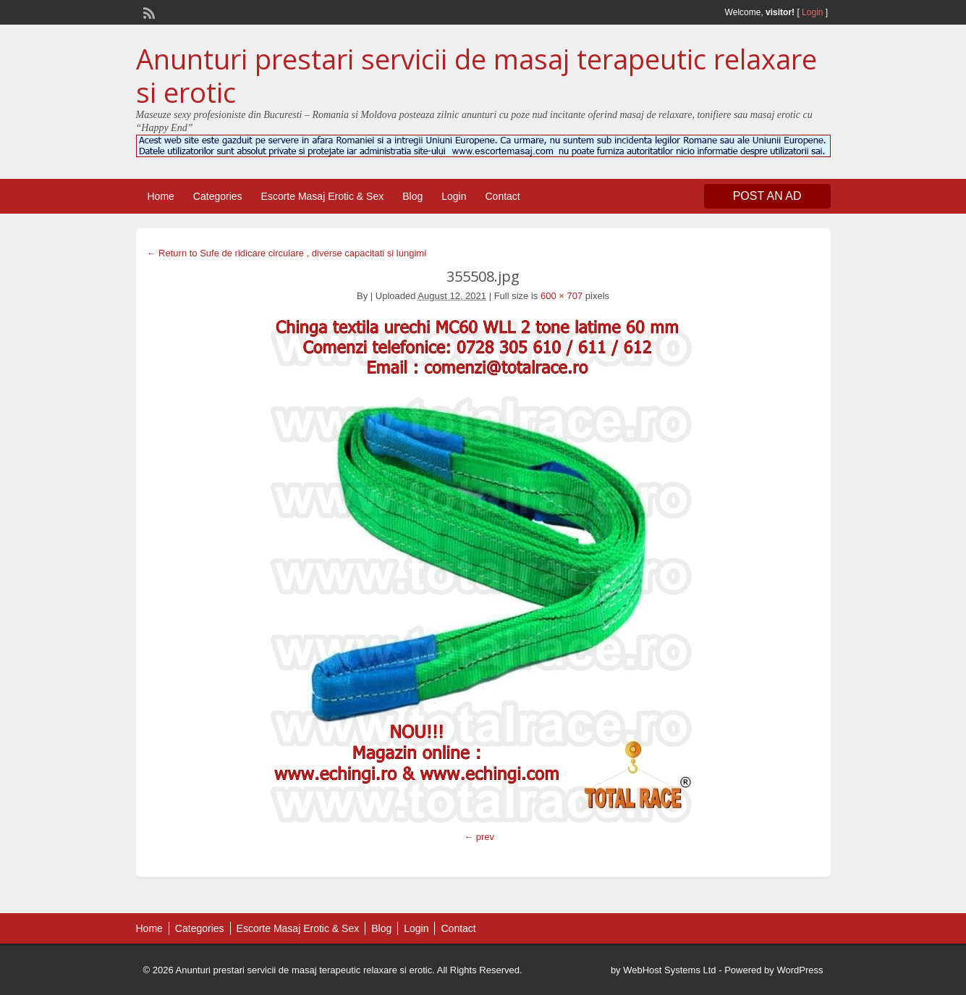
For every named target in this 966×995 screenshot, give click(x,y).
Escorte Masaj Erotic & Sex (322, 196)
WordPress (799, 970)
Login (812, 12)
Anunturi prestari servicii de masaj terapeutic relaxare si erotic (476, 75)
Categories (217, 196)
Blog (412, 196)
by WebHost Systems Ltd (663, 970)
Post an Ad (767, 196)
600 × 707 (561, 295)
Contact (502, 196)
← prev (479, 836)
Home (161, 196)
